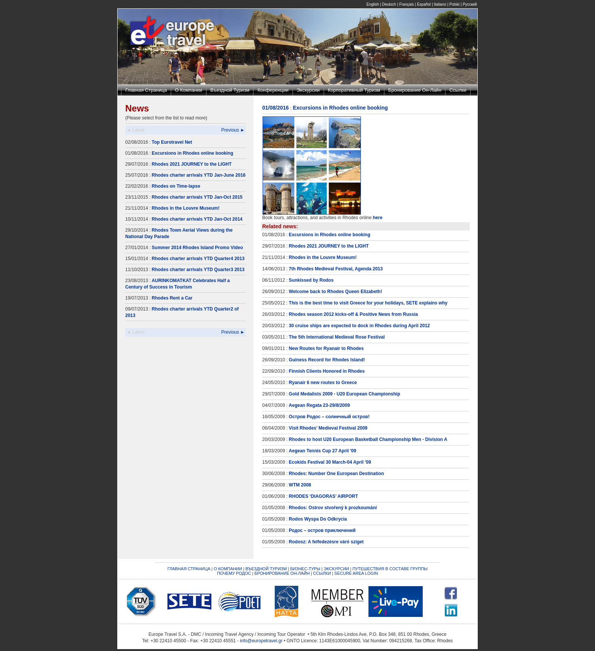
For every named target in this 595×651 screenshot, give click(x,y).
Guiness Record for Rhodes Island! (327, 359)
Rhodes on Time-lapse (176, 186)
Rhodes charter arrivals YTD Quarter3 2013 (198, 269)
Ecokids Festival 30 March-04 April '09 (330, 462)
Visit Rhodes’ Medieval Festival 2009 (328, 428)
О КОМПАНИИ (228, 568)
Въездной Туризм (229, 90)
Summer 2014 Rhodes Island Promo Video (197, 247)
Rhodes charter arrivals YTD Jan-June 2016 (199, 175)
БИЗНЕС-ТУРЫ (305, 568)
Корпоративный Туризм (354, 90)
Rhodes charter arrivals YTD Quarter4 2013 (198, 258)
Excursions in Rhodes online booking (192, 153)
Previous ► (233, 130)
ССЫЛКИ (322, 573)
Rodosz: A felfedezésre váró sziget (326, 541)
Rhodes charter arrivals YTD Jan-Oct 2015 (197, 197)
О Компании (188, 90)
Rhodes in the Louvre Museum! (186, 208)
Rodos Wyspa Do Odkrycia (318, 519)
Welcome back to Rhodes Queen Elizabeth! (335, 291)
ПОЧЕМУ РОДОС (234, 573)
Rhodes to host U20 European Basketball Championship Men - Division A (368, 439)
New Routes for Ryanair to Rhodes (326, 348)
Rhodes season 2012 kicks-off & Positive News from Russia (353, 314)
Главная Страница (146, 90)
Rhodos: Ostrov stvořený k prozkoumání (333, 507)
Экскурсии (308, 90)
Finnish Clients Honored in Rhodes (327, 371)
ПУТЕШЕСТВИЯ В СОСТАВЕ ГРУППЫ (390, 568)
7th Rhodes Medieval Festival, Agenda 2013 (336, 268)
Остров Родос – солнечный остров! (329, 416)
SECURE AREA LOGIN (356, 573)
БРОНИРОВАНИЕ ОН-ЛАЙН (282, 573)
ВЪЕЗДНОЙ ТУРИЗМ (266, 568)
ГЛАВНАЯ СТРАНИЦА (188, 568)
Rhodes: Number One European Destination (336, 473)
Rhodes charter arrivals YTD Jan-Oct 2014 (197, 219)
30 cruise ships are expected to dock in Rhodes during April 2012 (359, 325)
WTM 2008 (300, 485)
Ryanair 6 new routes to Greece (323, 382)
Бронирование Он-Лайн (414, 90)
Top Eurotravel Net (172, 142)
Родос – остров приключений (322, 530)
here (377, 217)
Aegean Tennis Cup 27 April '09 (322, 450)
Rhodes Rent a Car (172, 298)
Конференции (273, 90)
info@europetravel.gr (261, 640)
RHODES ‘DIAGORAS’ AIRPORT (323, 496)
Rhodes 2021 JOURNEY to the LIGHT (192, 164)
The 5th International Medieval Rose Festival (337, 337)
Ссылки (457, 90)
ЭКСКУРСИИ (336, 568)
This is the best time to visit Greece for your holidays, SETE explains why (368, 303)
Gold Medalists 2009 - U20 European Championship (344, 394)
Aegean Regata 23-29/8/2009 (319, 405)
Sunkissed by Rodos (311, 280)
